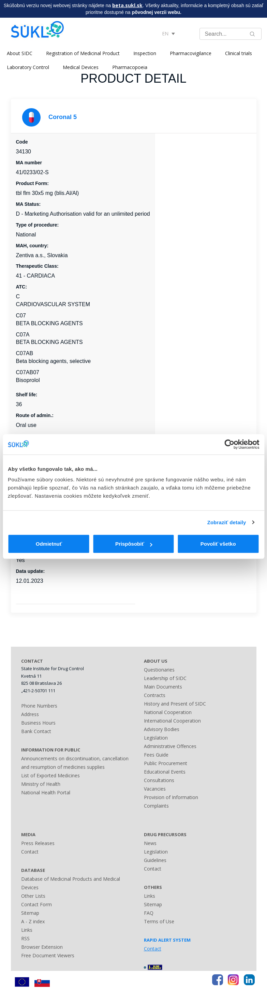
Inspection (144, 53)
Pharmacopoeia (129, 67)
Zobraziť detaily (226, 522)
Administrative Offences (170, 746)
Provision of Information (171, 797)
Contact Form (36, 904)
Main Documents (163, 686)
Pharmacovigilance (190, 53)
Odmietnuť (49, 544)
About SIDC (19, 53)
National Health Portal (45, 792)
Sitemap (30, 913)
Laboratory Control (28, 67)
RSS (25, 938)
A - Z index (33, 921)
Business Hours (38, 722)
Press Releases (38, 843)
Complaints (156, 805)
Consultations (159, 780)
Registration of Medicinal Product (83, 53)
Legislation (156, 737)
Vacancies (155, 788)
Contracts (154, 695)
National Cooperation (168, 712)
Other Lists (33, 896)
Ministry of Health (40, 784)
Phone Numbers (39, 705)
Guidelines (155, 860)
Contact (30, 851)
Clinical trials (238, 53)
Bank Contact (36, 731)
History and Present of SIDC (175, 703)
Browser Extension (42, 947)
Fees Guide (156, 754)
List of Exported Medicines (50, 775)
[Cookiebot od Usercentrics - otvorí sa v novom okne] (229, 444)
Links (26, 930)
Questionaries (159, 669)
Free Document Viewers (47, 955)
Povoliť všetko (218, 544)
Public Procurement (165, 763)
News (150, 843)
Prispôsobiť (133, 544)
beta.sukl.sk (127, 5)
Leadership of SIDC (165, 678)
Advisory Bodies (161, 729)
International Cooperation (172, 720)
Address (30, 714)
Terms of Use (159, 921)
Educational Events (165, 771)
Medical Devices (81, 67)
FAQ (148, 913)
